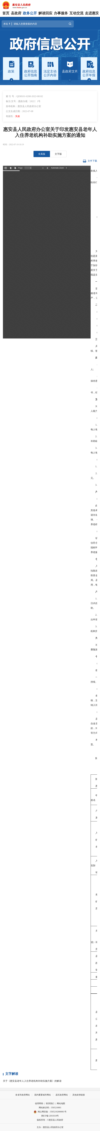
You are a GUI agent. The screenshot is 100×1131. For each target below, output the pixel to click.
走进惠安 (92, 13)
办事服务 (61, 13)
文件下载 (90, 161)
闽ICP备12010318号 (50, 1116)
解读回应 (45, 13)
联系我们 (50, 1103)
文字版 (58, 154)
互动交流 (76, 13)
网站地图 (61, 1103)
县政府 (16, 13)
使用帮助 (39, 1103)
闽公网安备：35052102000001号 (50, 1111)
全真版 (41, 154)
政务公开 (30, 13)
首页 (5, 13)
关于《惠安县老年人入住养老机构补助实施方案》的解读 (32, 1081)
